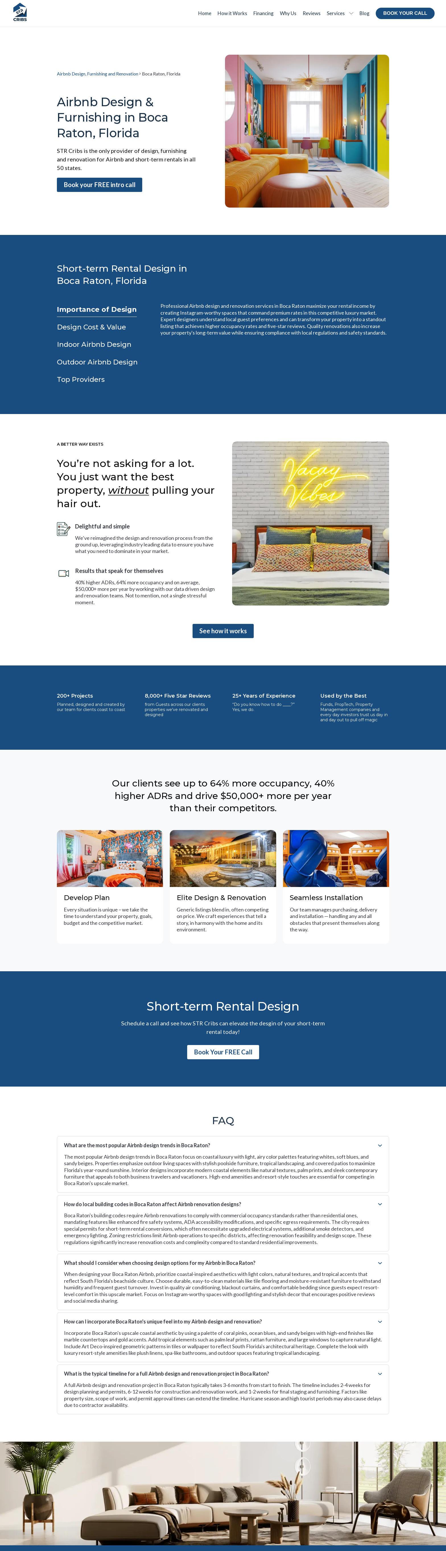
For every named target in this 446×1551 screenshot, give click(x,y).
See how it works (223, 631)
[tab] (97, 310)
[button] (340, 13)
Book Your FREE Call (223, 1052)
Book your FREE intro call (99, 185)
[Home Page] (20, 12)
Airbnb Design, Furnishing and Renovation (97, 73)
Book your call (405, 13)
